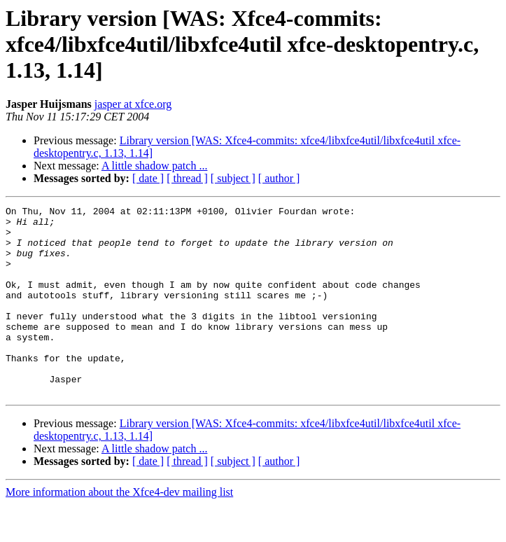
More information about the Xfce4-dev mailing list (119, 530)
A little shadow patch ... (154, 166)
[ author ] (279, 178)
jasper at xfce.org (132, 104)
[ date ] (148, 178)
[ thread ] (187, 178)
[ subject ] (233, 178)
